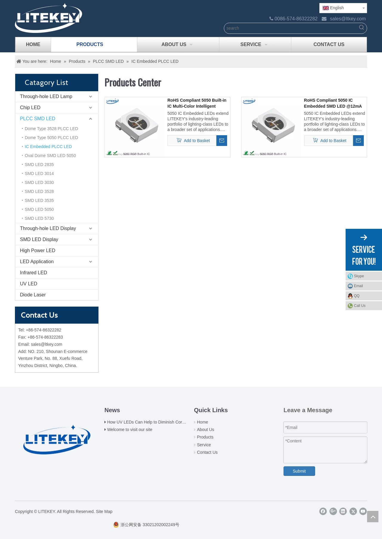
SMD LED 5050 (39, 209)
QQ (366, 296)
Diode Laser (33, 294)
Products (205, 437)
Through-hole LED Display (48, 228)
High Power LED (37, 250)
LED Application (37, 261)
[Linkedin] (343, 511)
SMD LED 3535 (39, 200)
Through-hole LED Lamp (46, 96)
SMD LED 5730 (39, 218)
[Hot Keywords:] (361, 28)
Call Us (360, 306)
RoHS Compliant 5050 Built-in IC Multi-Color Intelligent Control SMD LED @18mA (197, 103)
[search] (290, 28)
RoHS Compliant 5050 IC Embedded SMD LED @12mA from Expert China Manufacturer (333, 103)
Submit (299, 471)
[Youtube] (363, 511)
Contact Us (207, 452)
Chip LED (30, 107)
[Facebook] (323, 511)
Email (366, 286)
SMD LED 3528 (39, 191)
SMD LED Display (39, 239)
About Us (205, 429)
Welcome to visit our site (129, 429)
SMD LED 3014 (39, 173)
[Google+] (333, 511)
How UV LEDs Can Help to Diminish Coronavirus (152, 422)
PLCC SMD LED (37, 118)
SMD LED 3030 (39, 182)
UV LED (28, 283)
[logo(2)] (56, 435)
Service (204, 444)
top (372, 516)
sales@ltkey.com (348, 18)
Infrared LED (33, 272)
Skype (366, 276)
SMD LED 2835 (39, 164)
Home (202, 422)
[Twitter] (353, 511)
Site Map (104, 511)
